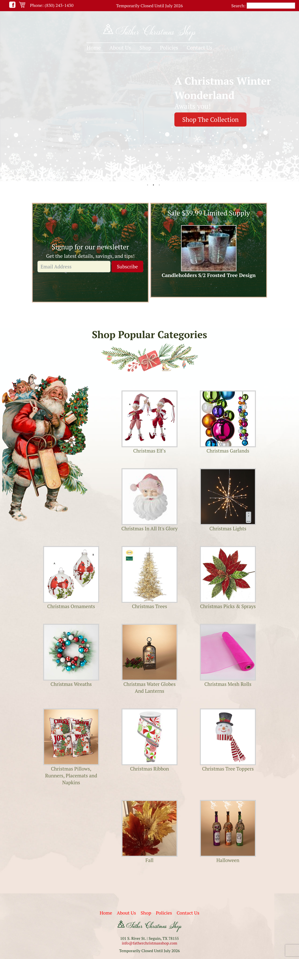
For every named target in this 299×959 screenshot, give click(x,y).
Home (94, 47)
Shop (145, 47)
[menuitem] (94, 48)
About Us (120, 47)
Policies (169, 47)
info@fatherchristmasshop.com (149, 943)
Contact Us (199, 47)
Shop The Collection (210, 119)
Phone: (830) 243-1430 (51, 5)
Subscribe (127, 266)
